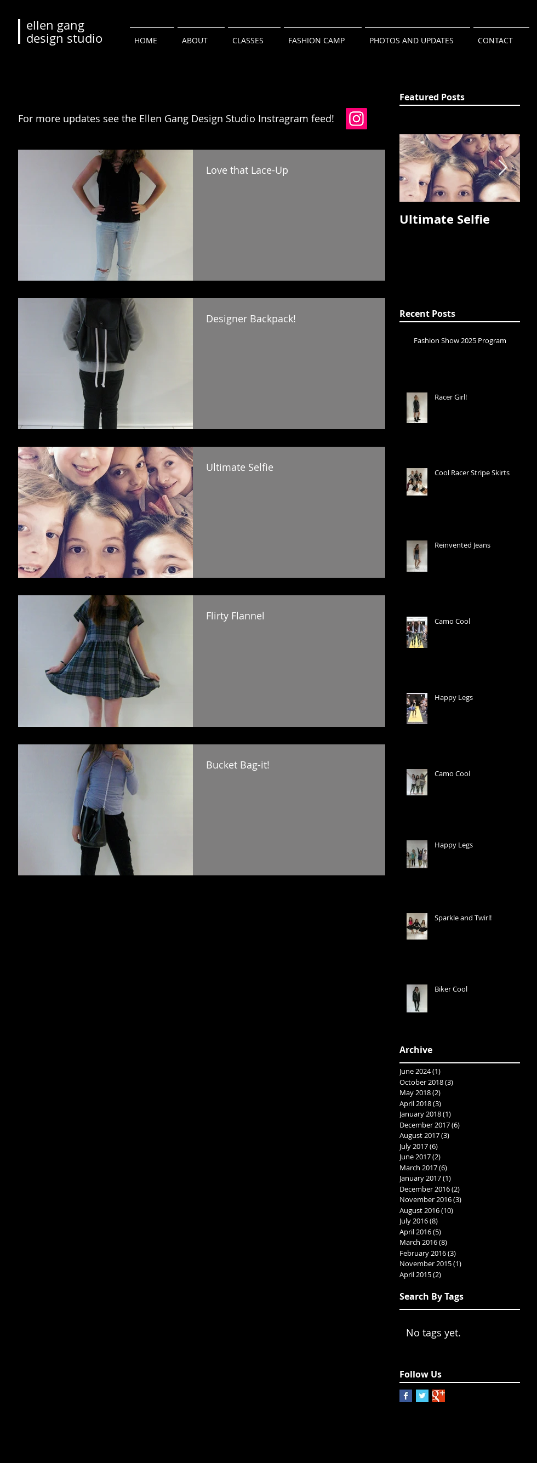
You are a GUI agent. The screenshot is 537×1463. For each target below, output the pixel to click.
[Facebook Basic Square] (405, 1396)
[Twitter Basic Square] (422, 1396)
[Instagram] (356, 118)
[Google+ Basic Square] (438, 1396)
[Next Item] (502, 168)
